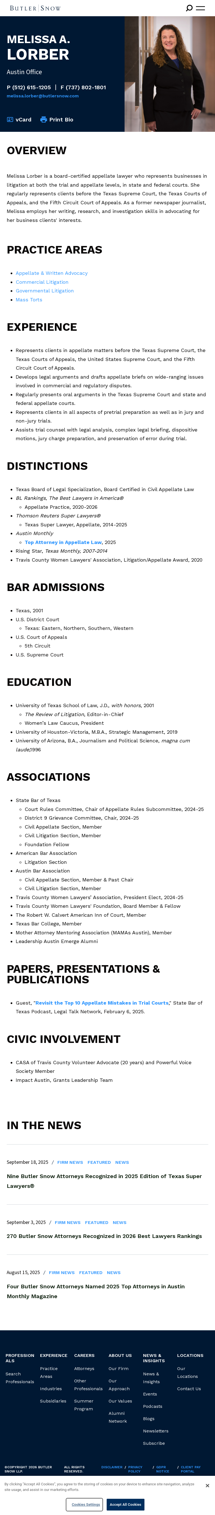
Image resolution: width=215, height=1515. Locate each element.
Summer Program (84, 1404)
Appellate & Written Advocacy (52, 273)
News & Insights (151, 1377)
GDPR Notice (162, 1469)
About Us (120, 1355)
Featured (99, 1162)
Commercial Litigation (42, 282)
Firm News (70, 1162)
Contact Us (189, 1388)
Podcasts (152, 1406)
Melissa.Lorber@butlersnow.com (43, 96)
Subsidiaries (53, 1401)
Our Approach (119, 1384)
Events (150, 1394)
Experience (53, 1355)
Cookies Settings (86, 1504)
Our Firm (118, 1368)
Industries (51, 1388)
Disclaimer (111, 1467)
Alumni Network (118, 1417)
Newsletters (156, 1431)
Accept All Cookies (125, 1504)
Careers (84, 1355)
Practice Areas (49, 1372)
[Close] (207, 1485)
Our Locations (187, 1372)
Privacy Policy (135, 1469)
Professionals (20, 1358)
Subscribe (154, 1443)
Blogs (149, 1418)
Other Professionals (88, 1384)
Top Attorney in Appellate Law (63, 542)
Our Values (120, 1401)
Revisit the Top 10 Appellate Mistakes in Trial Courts (102, 1003)
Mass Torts (29, 299)
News (122, 1162)
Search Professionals (20, 1377)
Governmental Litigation (45, 291)
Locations (190, 1355)
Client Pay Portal (191, 1469)
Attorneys (84, 1368)
